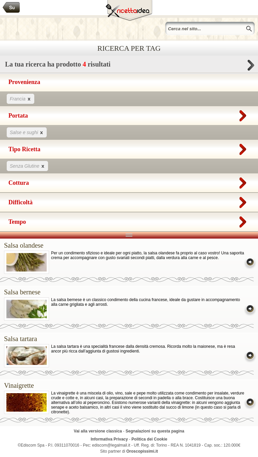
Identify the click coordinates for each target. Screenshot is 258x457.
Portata (129, 114)
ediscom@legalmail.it (111, 445)
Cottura (129, 181)
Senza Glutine (27, 166)
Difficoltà (129, 201)
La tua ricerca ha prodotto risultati (129, 66)
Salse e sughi (27, 132)
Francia (20, 98)
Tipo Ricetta (129, 148)
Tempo (129, 220)
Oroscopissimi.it (142, 451)
